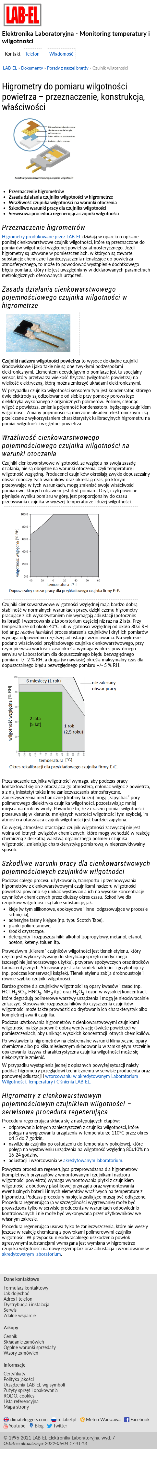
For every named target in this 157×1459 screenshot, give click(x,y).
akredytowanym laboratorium (92, 1160)
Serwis (10, 1310)
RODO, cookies (19, 1396)
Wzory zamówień (21, 1353)
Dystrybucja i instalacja (26, 1304)
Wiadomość (61, 54)
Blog (36, 1425)
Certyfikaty (14, 1373)
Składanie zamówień (24, 1342)
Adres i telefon (18, 1299)
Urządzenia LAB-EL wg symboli (34, 1384)
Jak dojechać (16, 1293)
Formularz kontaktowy (26, 1288)
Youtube (14, 1425)
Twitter (57, 1425)
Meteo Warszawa (100, 1419)
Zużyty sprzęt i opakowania (31, 1390)
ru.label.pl (63, 1419)
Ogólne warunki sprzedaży (30, 1347)
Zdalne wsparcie (20, 1315)
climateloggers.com (26, 1419)
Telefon (32, 54)
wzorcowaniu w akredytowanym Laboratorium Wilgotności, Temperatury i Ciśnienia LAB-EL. (70, 1078)
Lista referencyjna (21, 1401)
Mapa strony (16, 1407)
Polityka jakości (19, 1379)
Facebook (137, 1419)
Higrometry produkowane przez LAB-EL (41, 236)
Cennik (10, 1336)
